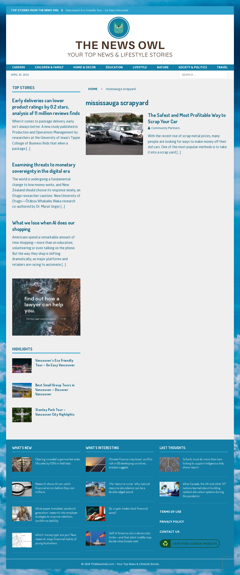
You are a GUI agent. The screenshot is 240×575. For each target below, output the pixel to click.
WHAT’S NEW (22, 448)
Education (114, 67)
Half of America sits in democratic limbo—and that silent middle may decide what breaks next (130, 537)
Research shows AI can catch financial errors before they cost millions (54, 488)
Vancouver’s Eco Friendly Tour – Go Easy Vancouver (55, 362)
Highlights (22, 349)
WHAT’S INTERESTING (102, 448)
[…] (179, 152)
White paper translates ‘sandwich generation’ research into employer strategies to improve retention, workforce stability (56, 514)
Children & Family (49, 67)
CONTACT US (169, 532)
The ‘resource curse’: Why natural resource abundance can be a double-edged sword (129, 488)
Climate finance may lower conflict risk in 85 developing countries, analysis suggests (130, 463)
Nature (163, 67)
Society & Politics (193, 67)
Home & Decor (84, 67)
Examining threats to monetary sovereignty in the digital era (43, 167)
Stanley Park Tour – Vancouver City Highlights (55, 412)
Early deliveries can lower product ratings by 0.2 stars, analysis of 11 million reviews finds (46, 106)
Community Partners (165, 128)
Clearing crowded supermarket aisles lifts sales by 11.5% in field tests (57, 461)
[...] (28, 149)
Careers (18, 67)
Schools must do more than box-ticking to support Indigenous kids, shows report (203, 463)
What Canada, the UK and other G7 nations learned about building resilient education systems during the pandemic (204, 490)
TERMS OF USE (170, 511)
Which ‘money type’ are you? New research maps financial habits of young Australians (56, 539)
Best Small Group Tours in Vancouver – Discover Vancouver (55, 389)
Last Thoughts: (173, 448)
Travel (222, 67)
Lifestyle (140, 67)
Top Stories (23, 87)
